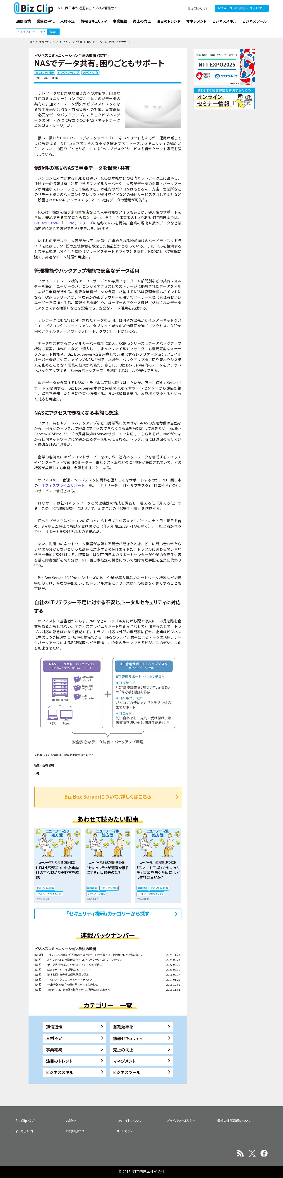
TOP (31, 42)
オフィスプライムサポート (63, 485)
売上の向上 (123, 1049)
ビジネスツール (126, 1072)
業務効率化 (123, 1027)
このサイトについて (129, 1120)
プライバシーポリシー (181, 1120)
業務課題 (92, 888)
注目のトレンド (59, 1061)
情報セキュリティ (48, 42)
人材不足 (54, 1038)
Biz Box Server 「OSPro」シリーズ (63, 223)
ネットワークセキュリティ (49, 893)
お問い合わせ (75, 1131)
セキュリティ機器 (72, 42)
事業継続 (54, 1049)
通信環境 (54, 1027)
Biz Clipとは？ (198, 8)
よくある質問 (24, 1131)
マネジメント (124, 1061)
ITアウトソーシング (68, 72)
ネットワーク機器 (96, 893)
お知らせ (72, 1120)
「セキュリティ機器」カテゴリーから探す (107, 913)
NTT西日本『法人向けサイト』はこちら (241, 8)
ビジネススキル (59, 1072)
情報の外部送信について (234, 1120)
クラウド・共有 (90, 72)
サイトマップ (124, 1131)
